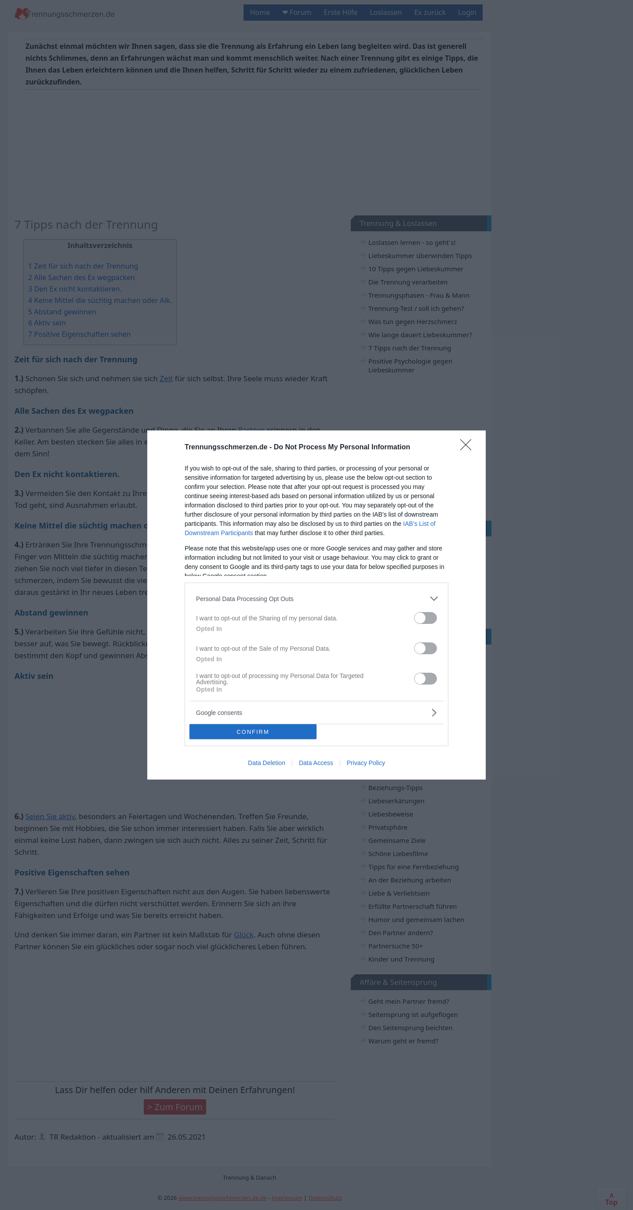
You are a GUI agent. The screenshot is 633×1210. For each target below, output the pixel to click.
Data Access (316, 762)
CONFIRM (252, 731)
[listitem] (316, 598)
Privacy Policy (366, 762)
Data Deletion (266, 762)
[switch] (425, 618)
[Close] (468, 447)
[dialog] (316, 605)
